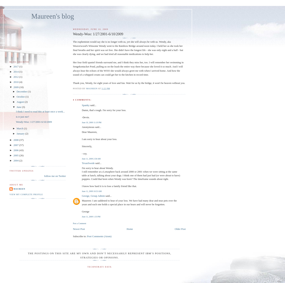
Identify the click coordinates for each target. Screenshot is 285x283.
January (21, 133)
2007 (16, 145)
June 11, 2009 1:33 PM (91, 217)
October (21, 96)
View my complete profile (26, 194)
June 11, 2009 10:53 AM (92, 191)
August (21, 101)
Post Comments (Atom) (99, 236)
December (22, 91)
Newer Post (79, 228)
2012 (16, 76)
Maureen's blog (52, 16)
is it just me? (22, 116)
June (19, 107)
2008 (16, 139)
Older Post (180, 228)
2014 (16, 71)
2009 (16, 87)
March (20, 128)
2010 (16, 82)
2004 (16, 160)
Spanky (85, 105)
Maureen (19, 189)
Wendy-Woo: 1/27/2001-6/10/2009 (34, 121)
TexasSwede (88, 163)
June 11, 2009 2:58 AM (91, 159)
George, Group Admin (93, 195)
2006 (16, 150)
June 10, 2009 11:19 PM (91, 122)
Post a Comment (79, 223)
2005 (16, 155)
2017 (16, 66)
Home (130, 228)
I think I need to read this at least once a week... (40, 111)
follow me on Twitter (55, 176)
